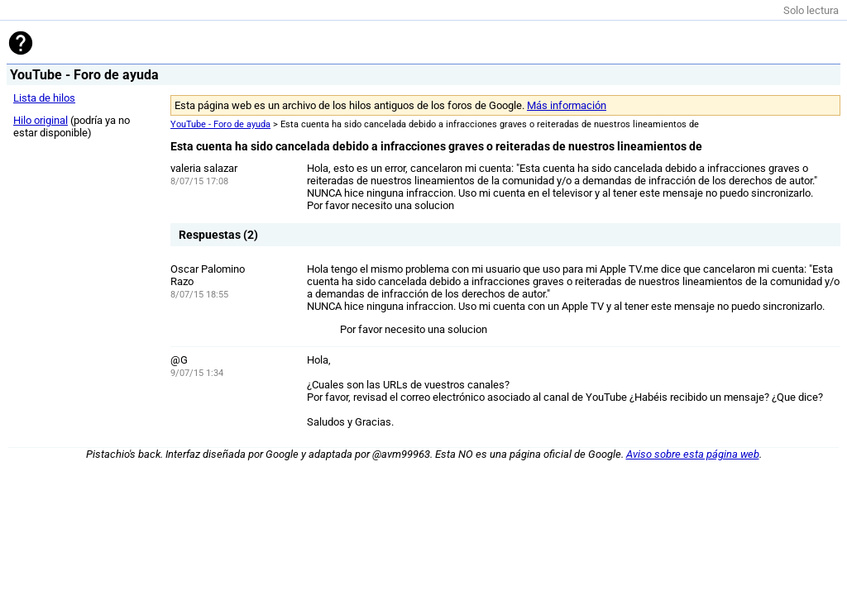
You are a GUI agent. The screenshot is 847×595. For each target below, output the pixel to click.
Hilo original (40, 120)
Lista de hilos (44, 98)
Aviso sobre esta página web (692, 454)
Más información (566, 105)
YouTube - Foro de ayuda (220, 124)
